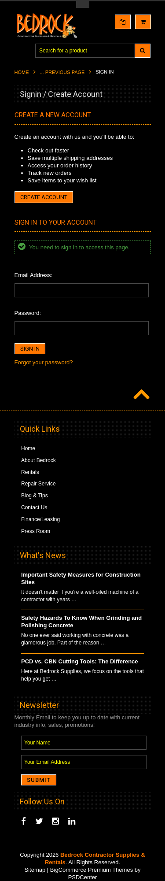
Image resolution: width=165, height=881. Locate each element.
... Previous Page (62, 72)
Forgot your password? (44, 362)
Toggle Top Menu (82, 4)
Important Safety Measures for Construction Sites (81, 578)
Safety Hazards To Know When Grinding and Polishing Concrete (81, 621)
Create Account (43, 197)
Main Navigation (22, 51)
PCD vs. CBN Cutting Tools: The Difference (79, 661)
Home (22, 72)
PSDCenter (82, 877)
